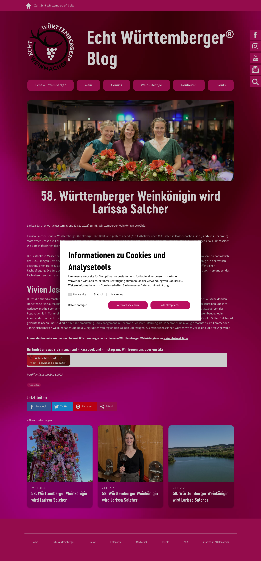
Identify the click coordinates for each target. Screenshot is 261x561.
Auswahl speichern (128, 305)
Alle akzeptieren (170, 305)
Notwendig (77, 294)
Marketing (115, 294)
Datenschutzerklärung (155, 285)
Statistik (96, 294)
